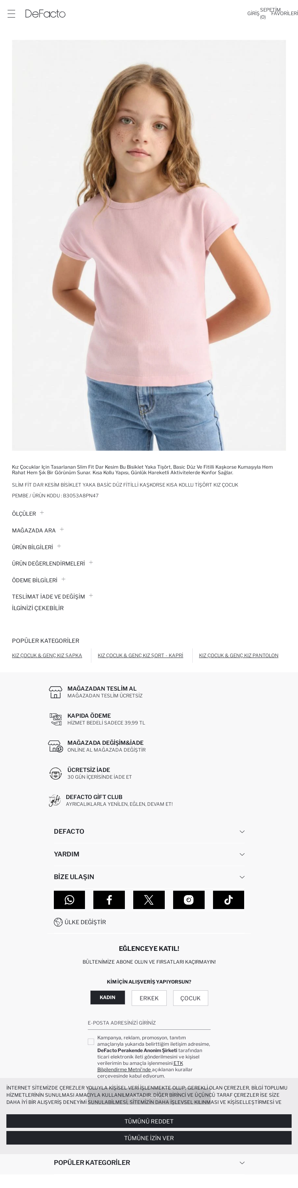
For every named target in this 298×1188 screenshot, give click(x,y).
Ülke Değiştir (85, 922)
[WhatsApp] (69, 900)
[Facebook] (109, 900)
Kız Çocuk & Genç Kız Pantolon (238, 655)
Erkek (149, 998)
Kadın (107, 997)
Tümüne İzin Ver (149, 1138)
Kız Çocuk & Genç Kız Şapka (47, 655)
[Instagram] (189, 900)
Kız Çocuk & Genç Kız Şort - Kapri (140, 655)
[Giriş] (253, 13)
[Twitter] (149, 900)
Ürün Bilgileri (36, 547)
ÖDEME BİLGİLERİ (38, 580)
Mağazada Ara (38, 530)
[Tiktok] (229, 900)
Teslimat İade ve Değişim (52, 596)
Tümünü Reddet (149, 1121)
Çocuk (190, 998)
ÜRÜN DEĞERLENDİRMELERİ (52, 563)
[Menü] (11, 13)
